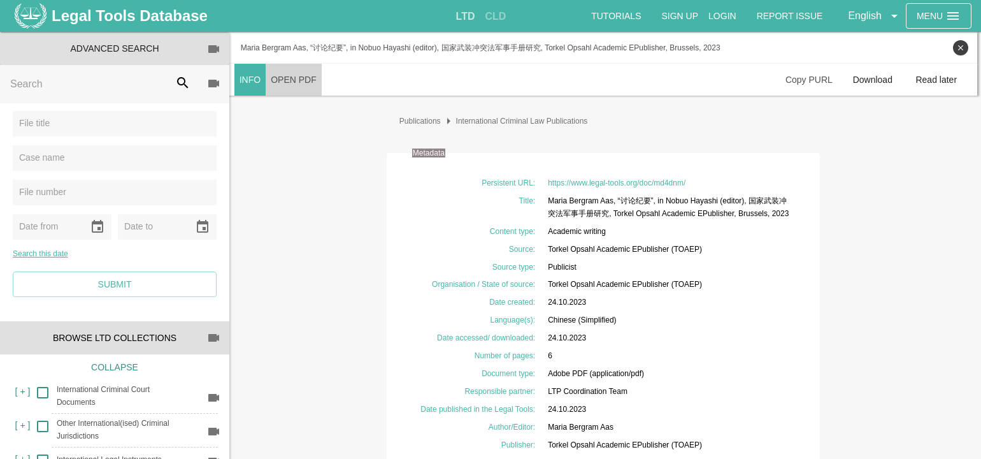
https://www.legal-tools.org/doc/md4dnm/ (618, 182)
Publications (422, 121)
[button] (874, 16)
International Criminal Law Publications (524, 121)
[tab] (465, 16)
